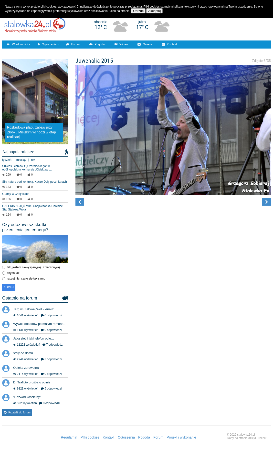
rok (33, 159)
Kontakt (169, 44)
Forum (73, 44)
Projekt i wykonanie (181, 437)
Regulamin (69, 437)
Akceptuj (154, 11)
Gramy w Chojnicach (15, 194)
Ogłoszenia (47, 44)
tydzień (6, 159)
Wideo (121, 44)
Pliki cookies (90, 437)
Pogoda (97, 44)
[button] (79, 202)
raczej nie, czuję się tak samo (26, 278)
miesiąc (21, 159)
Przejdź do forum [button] (17, 412)
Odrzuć (138, 11)
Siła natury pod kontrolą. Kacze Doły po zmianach (34, 181)
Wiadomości (17, 44)
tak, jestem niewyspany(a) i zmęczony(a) (33, 267)
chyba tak (13, 273)
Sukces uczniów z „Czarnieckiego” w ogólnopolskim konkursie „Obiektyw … (27, 167)
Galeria (144, 44)
